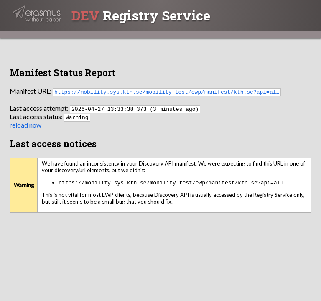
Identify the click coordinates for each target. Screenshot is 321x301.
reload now (25, 125)
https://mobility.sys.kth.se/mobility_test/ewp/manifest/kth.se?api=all (166, 91)
